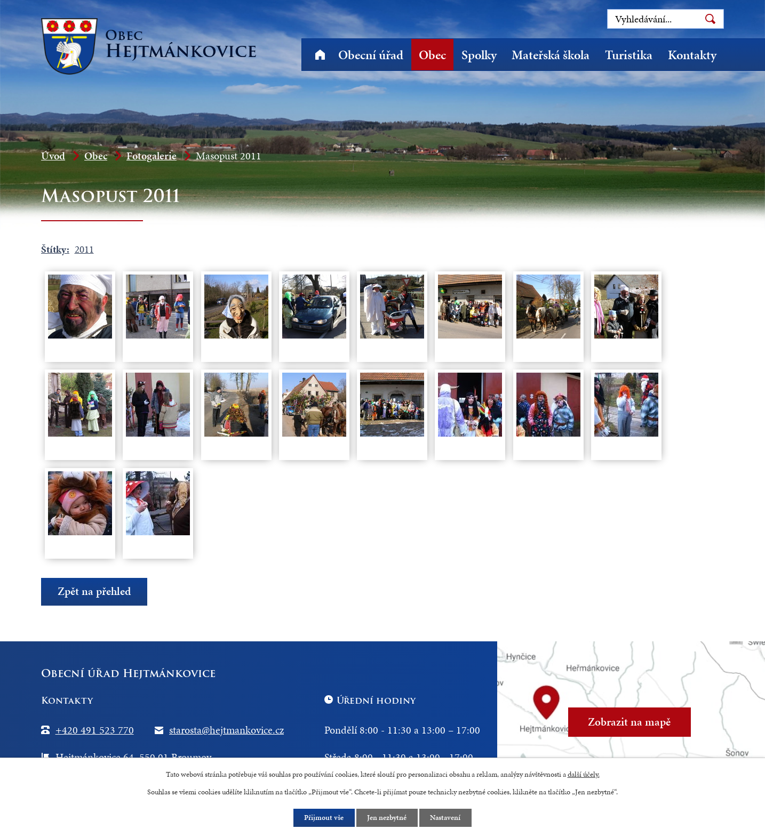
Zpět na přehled (94, 592)
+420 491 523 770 (94, 729)
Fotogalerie (151, 155)
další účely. (584, 774)
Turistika (628, 55)
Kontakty (692, 55)
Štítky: (55, 249)
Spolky (479, 55)
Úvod (320, 54)
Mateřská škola (550, 55)
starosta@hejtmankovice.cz (226, 729)
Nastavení (446, 817)
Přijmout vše (324, 817)
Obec (432, 55)
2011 (84, 249)
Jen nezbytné (387, 817)
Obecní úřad (370, 55)
